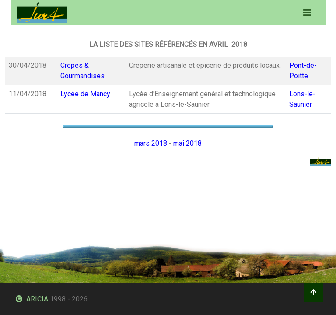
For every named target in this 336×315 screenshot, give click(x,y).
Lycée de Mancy (85, 94)
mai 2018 (187, 143)
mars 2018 (150, 143)
